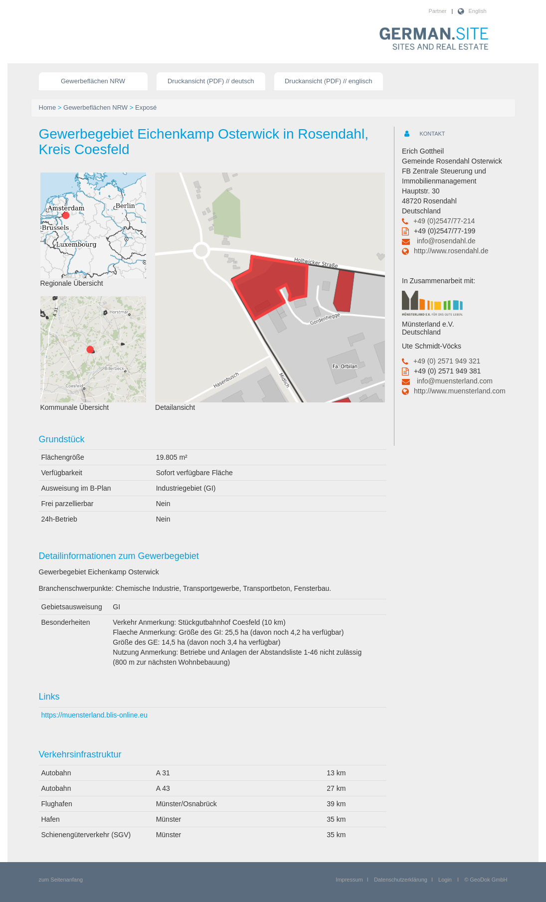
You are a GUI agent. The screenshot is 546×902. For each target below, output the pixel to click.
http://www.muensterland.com (460, 391)
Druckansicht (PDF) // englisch (328, 81)
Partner (437, 11)
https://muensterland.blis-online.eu (94, 715)
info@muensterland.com (455, 381)
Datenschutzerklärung (400, 880)
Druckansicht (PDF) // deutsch (211, 81)
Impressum (349, 880)
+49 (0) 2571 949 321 (446, 361)
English (477, 11)
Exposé (146, 107)
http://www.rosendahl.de (451, 251)
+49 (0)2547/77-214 (444, 221)
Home (47, 107)
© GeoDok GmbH (485, 880)
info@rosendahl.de (446, 241)
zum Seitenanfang (61, 880)
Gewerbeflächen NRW (93, 81)
